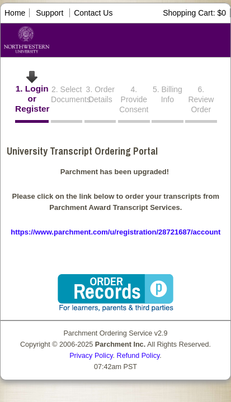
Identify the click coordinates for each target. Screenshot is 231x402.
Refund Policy (138, 356)
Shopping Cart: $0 (194, 12)
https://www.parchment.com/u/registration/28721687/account (115, 232)
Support (49, 12)
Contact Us (93, 12)
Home (14, 12)
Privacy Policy (90, 356)
